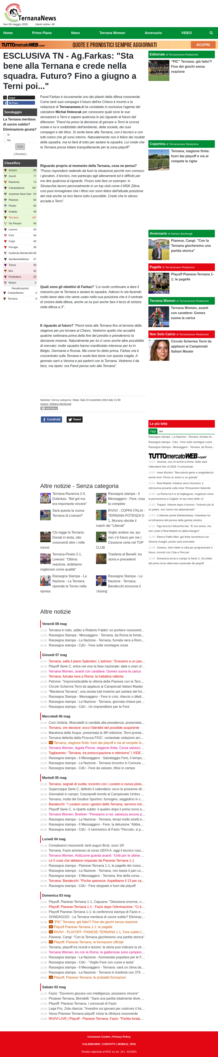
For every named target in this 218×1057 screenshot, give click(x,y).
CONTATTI (108, 1044)
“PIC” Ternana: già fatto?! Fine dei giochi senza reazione (93, 922)
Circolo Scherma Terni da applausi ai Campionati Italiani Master (96, 686)
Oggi (153, 431)
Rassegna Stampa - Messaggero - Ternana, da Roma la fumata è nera (101, 635)
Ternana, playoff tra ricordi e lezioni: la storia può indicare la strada (98, 947)
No (9, 140)
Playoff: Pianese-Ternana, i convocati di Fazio (83, 1003)
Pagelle (155, 267)
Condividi (52, 419)
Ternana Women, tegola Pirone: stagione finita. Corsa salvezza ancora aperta (106, 748)
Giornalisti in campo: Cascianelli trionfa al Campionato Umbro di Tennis (101, 794)
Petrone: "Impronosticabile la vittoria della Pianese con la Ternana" (98, 681)
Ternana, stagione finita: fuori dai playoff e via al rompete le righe (99, 743)
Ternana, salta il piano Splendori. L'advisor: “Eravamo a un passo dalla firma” (106, 661)
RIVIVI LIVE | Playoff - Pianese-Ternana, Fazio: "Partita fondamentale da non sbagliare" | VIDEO (120, 1018)
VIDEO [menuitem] (186, 33)
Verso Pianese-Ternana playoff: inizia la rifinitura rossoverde (93, 1013)
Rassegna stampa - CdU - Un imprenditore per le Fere (89, 706)
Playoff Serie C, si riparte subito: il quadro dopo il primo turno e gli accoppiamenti (109, 809)
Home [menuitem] (8, 33)
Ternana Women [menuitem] (112, 33)
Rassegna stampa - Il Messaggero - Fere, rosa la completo (126, 499)
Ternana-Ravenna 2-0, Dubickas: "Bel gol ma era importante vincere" (69, 499)
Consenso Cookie (98, 1036)
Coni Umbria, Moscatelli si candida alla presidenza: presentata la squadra (103, 722)
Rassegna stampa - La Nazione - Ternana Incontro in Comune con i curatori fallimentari (113, 763)
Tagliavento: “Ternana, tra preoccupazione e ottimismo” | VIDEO (96, 753)
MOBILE (123, 1044)
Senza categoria (61, 400)
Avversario (158, 233)
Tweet (74, 419)
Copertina (157, 144)
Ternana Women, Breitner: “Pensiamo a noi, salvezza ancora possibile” (101, 814)
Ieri (161, 431)
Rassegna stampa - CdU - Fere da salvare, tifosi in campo (92, 768)
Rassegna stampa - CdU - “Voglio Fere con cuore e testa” (91, 962)
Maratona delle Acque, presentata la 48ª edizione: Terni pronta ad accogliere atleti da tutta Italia (119, 733)
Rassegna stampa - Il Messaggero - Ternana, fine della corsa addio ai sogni (105, 875)
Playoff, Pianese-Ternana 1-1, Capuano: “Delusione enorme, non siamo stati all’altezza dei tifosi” (120, 902)
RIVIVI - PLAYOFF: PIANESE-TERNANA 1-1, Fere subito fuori (98, 932)
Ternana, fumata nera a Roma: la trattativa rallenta (86, 676)
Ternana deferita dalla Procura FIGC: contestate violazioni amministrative (103, 738)
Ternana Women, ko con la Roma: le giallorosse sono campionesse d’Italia (104, 952)
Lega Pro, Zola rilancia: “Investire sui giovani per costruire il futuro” (98, 1008)
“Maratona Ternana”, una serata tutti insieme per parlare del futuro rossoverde (106, 691)
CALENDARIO (91, 1044)
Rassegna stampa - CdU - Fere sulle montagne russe (88, 645)
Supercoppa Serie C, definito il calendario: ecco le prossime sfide (97, 789)
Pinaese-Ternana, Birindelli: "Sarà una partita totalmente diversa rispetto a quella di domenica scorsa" (124, 998)
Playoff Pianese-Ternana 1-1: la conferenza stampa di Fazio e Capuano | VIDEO (108, 912)
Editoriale (157, 54)
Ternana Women (162, 301)
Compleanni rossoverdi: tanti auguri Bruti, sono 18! (86, 845)
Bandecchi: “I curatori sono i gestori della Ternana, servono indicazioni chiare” (106, 804)
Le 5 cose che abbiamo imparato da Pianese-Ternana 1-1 (91, 860)
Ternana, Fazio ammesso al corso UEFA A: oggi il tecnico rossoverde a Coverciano (110, 850)
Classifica (12, 163)
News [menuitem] (75, 33)
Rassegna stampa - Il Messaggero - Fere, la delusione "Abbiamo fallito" (102, 824)
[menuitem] (211, 33)
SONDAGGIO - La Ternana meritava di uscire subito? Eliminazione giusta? (104, 917)
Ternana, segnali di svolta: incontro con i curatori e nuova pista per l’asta (102, 784)
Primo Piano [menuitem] (42, 33)
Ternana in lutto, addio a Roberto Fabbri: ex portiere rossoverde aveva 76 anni (107, 630)
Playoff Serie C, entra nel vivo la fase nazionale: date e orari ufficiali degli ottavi (107, 666)
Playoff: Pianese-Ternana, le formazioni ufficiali (86, 942)
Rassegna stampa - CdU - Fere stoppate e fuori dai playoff (92, 886)
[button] (20, 146)
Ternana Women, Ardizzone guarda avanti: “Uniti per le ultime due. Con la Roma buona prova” (119, 855)
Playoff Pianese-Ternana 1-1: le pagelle (81, 927)
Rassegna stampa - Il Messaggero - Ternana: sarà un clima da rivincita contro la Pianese (114, 967)
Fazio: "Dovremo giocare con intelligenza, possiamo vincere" (94, 993)
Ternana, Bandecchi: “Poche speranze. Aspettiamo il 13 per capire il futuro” (104, 881)
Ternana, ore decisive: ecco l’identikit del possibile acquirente (94, 727)
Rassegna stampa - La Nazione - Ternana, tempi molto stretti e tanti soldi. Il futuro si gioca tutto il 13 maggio (129, 819)
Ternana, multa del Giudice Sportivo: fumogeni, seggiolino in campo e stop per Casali (112, 799)
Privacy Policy (121, 1036)
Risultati (20, 154)
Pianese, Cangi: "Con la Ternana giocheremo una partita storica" (97, 937)
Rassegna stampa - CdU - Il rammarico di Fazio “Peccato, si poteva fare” (103, 829)
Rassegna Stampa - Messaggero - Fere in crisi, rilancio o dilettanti (98, 696)
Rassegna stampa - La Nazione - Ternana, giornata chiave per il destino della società (112, 701)
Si (8, 134)
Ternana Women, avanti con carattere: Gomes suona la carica (95, 671)
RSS (133, 1044)
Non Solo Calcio (162, 334)
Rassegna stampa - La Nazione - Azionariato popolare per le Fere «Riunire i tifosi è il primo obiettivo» (124, 957)
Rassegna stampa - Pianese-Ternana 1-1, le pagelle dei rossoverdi (98, 865)
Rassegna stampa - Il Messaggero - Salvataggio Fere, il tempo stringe (101, 758)
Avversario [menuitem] (153, 33)
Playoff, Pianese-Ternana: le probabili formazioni (87, 977)
